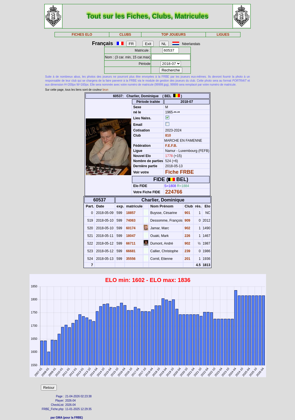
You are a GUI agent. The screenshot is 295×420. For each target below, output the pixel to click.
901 (187, 213)
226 (187, 236)
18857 (130, 213)
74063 (130, 220)
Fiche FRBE (179, 172)
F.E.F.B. (171, 146)
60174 (130, 228)
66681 (130, 251)
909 (187, 220)
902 (187, 228)
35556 (130, 259)
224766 (173, 192)
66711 (130, 243)
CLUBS (125, 35)
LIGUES (223, 35)
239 (187, 251)
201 (187, 259)
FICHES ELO (82, 35)
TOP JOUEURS (173, 35)
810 (167, 135)
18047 (130, 236)
